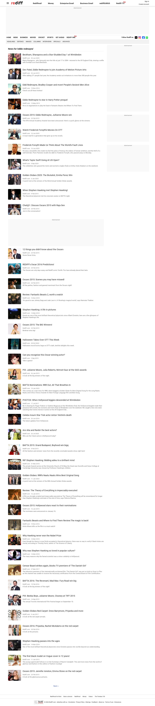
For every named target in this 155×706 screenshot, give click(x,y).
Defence (20, 41)
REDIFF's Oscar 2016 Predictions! (38, 264)
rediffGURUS (104, 3)
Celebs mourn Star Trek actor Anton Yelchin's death (47, 415)
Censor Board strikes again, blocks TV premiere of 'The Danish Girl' (54, 566)
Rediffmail (37, 3)
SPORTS (50, 37)
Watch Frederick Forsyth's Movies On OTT (42, 130)
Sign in (147, 1)
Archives (66, 41)
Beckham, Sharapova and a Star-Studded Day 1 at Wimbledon (52, 54)
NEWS (15, 37)
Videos (91, 696)
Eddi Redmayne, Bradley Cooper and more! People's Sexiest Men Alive (56, 85)
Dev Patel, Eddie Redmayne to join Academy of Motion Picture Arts (54, 70)
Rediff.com (52, 702)
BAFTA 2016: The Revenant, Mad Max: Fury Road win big (49, 581)
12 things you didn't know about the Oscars (43, 249)
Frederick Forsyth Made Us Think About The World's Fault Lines (53, 145)
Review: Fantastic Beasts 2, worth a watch (43, 294)
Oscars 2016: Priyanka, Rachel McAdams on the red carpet (50, 626)
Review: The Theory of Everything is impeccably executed (50, 490)
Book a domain (68, 696)
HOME (8, 37)
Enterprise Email (67, 3)
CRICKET (41, 37)
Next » (55, 686)
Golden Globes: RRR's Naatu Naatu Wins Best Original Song (51, 475)
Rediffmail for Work (55, 696)
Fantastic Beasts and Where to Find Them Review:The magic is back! (56, 520)
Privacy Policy (80, 702)
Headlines (11, 41)
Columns (37, 41)
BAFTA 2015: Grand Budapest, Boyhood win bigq (45, 445)
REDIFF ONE (71, 37)
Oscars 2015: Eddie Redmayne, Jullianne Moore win (47, 115)
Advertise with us (62, 702)
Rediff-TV (120, 3)
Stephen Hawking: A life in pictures (39, 309)
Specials (56, 41)
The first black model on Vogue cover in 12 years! (46, 656)
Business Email (86, 3)
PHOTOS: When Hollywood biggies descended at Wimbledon (51, 400)
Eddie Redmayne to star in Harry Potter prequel (45, 100)
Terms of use (109, 702)
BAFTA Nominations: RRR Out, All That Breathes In (47, 385)
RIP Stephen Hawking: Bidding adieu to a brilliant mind (48, 460)
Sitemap (88, 702)
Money (51, 3)
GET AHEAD (60, 37)
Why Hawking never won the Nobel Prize (42, 535)
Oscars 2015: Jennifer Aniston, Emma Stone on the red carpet (52, 671)
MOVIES (33, 37)
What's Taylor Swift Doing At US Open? (41, 160)
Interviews (47, 41)
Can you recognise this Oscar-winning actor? (44, 355)
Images (28, 41)
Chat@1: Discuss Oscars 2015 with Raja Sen (44, 205)
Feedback (95, 702)
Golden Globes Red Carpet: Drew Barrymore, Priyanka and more (53, 611)
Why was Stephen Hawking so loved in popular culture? (49, 550)
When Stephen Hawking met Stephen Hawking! (45, 190)
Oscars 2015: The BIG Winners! (37, 325)
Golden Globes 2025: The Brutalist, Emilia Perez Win (47, 175)
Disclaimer (71, 702)
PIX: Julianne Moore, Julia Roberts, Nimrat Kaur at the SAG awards (55, 370)
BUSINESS (24, 37)
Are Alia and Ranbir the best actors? (40, 430)
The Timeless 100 (100, 696)
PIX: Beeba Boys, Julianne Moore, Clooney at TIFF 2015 (49, 596)
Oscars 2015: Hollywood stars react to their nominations (49, 505)
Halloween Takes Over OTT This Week (41, 340)
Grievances (117, 702)
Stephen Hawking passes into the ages (41, 641)
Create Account (144, 4)
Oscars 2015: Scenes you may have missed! (43, 279)
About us (101, 702)
